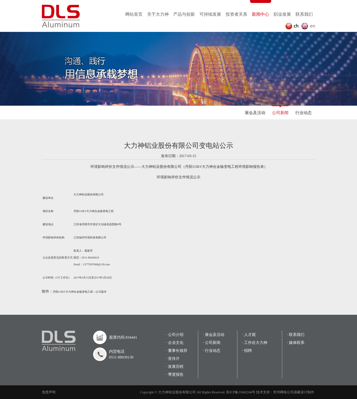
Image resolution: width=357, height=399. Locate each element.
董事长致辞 (177, 350)
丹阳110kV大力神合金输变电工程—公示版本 (80, 291)
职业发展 (282, 14)
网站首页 (134, 14)
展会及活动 (255, 112)
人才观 (250, 334)
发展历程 (176, 366)
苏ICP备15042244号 (240, 392)
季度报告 (176, 374)
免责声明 (49, 392)
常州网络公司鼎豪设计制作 (293, 392)
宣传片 (174, 358)
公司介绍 (176, 334)
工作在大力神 (255, 342)
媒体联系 (296, 342)
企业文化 (176, 342)
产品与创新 (184, 14)
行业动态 (303, 112)
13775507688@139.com (96, 264)
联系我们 (304, 14)
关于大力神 (158, 14)
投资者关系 (236, 14)
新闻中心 (260, 14)
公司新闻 (280, 112)
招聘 (248, 350)
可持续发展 (210, 14)
